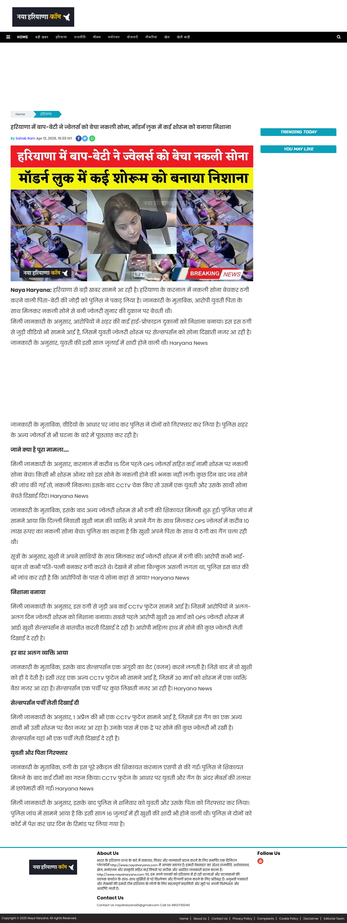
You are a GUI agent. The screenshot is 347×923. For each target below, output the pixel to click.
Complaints (265, 918)
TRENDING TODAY (298, 132)
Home (22, 37)
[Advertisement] (155, 76)
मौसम (96, 37)
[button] (8, 37)
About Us (108, 853)
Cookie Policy (288, 918)
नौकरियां (151, 37)
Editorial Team (334, 918)
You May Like (298, 149)
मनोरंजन (114, 37)
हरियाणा (61, 37)
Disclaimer (311, 918)
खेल (166, 37)
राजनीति (80, 37)
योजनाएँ (132, 37)
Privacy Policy (242, 918)
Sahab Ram (25, 138)
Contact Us (110, 897)
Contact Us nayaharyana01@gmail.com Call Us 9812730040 (143, 904)
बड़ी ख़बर (41, 37)
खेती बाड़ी (183, 37)
